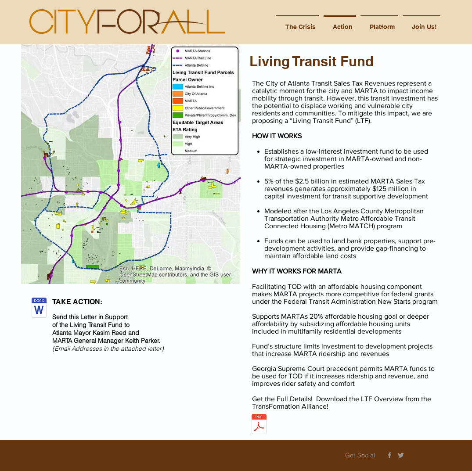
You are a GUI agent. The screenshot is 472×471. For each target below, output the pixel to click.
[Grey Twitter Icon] (401, 455)
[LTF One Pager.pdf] (259, 425)
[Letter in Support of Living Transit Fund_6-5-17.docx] (39, 308)
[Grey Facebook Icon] (389, 455)
